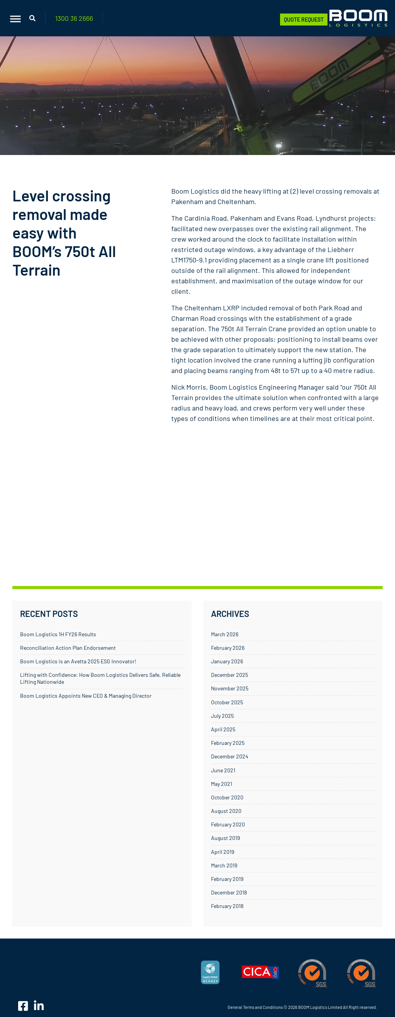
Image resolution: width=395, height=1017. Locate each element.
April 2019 (222, 851)
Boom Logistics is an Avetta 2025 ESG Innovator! (78, 661)
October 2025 (227, 702)
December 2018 (229, 892)
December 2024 (229, 756)
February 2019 (227, 879)
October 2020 (227, 797)
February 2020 (228, 824)
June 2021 (223, 770)
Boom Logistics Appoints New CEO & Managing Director (86, 695)
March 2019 (224, 865)
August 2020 (226, 810)
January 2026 (227, 661)
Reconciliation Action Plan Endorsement (68, 647)
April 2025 (223, 729)
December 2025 (229, 674)
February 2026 (228, 647)
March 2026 (224, 634)
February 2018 (227, 906)
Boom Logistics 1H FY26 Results (58, 634)
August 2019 (225, 838)
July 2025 (222, 715)
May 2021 (221, 783)
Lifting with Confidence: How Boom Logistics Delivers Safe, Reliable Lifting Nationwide (100, 678)
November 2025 (229, 688)
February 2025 (228, 742)
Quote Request (304, 19)
